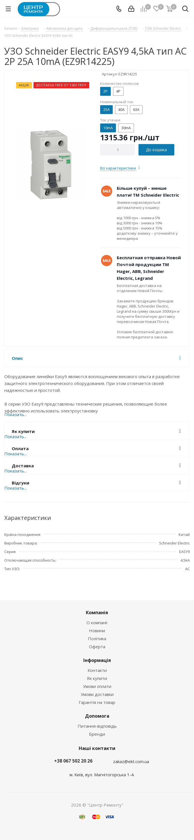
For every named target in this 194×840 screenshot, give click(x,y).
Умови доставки (97, 694)
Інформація (97, 660)
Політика (97, 638)
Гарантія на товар (97, 702)
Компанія (97, 612)
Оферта (97, 646)
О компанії (97, 622)
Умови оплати (97, 686)
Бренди (97, 734)
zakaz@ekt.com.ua (131, 761)
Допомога (97, 716)
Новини (97, 630)
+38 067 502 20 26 (73, 761)
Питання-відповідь (97, 726)
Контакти (97, 670)
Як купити (97, 678)
